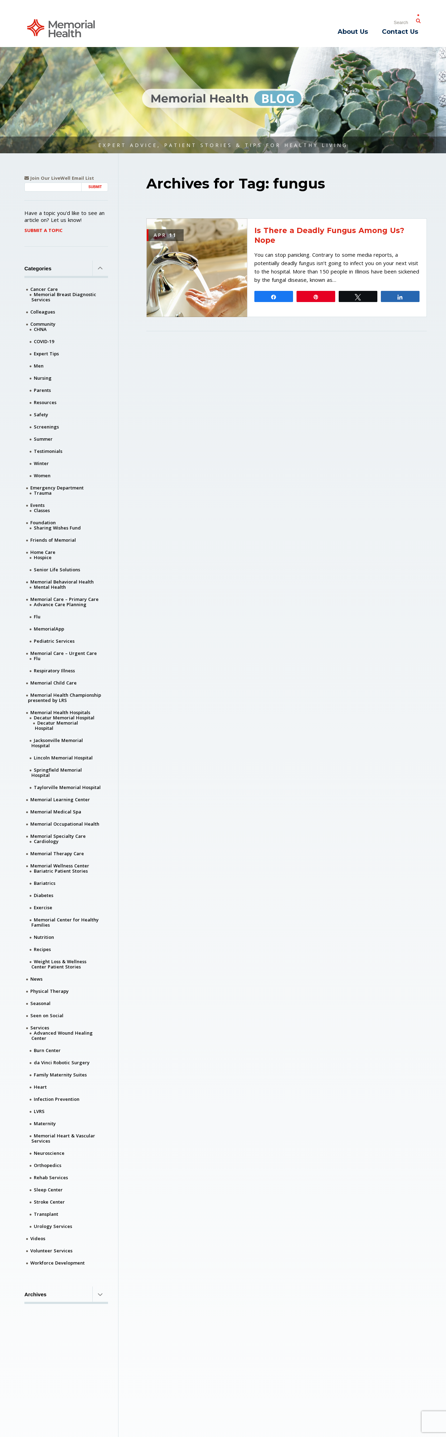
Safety (41, 414)
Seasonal (40, 1003)
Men (39, 366)
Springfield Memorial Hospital (56, 772)
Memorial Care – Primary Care (64, 599)
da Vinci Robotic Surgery (62, 1062)
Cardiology (46, 841)
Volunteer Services (51, 1250)
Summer (43, 439)
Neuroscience (49, 1153)
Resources (45, 402)
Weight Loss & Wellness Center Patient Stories (58, 964)
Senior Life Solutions (57, 569)
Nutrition (44, 937)
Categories (66, 268)
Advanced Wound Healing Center (62, 1035)
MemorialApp (49, 629)
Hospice (43, 557)
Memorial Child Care (53, 683)
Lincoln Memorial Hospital (63, 758)
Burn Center (47, 1050)
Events (37, 505)
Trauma (43, 493)
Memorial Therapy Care (57, 853)
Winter (41, 463)
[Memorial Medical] (61, 27)
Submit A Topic (43, 230)
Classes (42, 510)
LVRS (39, 1111)
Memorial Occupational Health (64, 824)
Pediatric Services (54, 641)
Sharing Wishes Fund (57, 528)
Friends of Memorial (53, 540)
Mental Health (50, 587)
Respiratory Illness (54, 670)
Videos (37, 1238)
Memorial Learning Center (60, 799)
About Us (353, 32)
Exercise (43, 907)
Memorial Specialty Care (58, 836)
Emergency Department (57, 488)
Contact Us (400, 32)
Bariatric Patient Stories (61, 871)
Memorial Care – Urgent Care (63, 653)
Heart (40, 1087)
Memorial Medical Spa (55, 812)
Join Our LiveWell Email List (59, 178)
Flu (37, 616)
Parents (42, 390)
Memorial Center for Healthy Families (65, 922)
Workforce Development (57, 1263)
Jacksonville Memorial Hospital (57, 743)
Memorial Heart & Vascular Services (63, 1138)
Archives (66, 1294)
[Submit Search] (418, 19)
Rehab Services (51, 1177)
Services (39, 1028)
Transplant (46, 1214)
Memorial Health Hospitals (60, 712)
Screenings (46, 427)
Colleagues (42, 312)
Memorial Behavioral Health (62, 582)
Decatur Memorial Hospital (64, 717)
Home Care (42, 552)
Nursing (43, 378)
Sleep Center (48, 1190)
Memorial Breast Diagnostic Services (63, 297)
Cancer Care (44, 289)
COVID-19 (44, 341)
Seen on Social (46, 1015)
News (36, 979)
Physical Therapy (49, 991)
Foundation (43, 522)
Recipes (42, 949)
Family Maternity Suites (60, 1075)
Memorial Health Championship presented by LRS (64, 697)
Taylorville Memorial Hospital (67, 787)
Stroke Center (49, 1202)
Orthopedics (47, 1165)
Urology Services (53, 1226)
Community (42, 324)
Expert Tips (46, 353)
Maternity (45, 1123)
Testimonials (48, 451)
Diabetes (43, 895)
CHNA (40, 329)
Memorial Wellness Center (59, 866)
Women (42, 475)
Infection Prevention (56, 1099)
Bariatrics (44, 883)
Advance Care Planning (60, 604)
